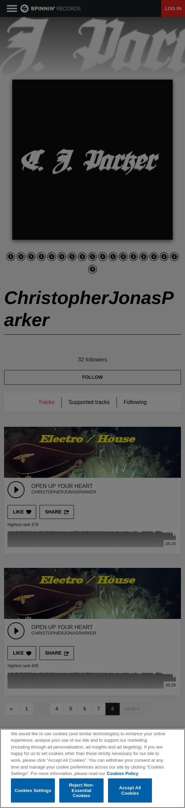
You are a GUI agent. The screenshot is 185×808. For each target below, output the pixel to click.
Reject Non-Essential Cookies (81, 790)
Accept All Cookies (130, 790)
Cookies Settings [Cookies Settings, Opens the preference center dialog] (33, 790)
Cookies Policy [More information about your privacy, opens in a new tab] (122, 773)
